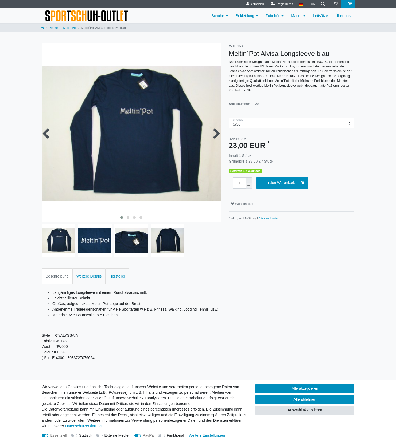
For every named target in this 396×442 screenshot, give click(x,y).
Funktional (175, 435)
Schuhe (217, 16)
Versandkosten (269, 218)
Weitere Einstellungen (207, 435)
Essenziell (58, 435)
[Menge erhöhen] (249, 180)
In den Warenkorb (285, 182)
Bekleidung (245, 16)
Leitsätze (320, 16)
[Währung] (311, 4)
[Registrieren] (280, 4)
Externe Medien (117, 435)
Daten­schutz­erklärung (83, 426)
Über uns (343, 16)
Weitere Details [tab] (89, 276)
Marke (296, 16)
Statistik (85, 435)
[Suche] (322, 4)
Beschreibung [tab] (57, 276)
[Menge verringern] (249, 186)
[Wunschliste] (334, 4)
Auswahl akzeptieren (305, 410)
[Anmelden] (254, 4)
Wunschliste (242, 204)
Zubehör (272, 16)
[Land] (300, 4)
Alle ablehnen (305, 399)
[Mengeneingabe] (239, 183)
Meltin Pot (69, 27)
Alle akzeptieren (305, 388)
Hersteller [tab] (117, 276)
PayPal (148, 435)
